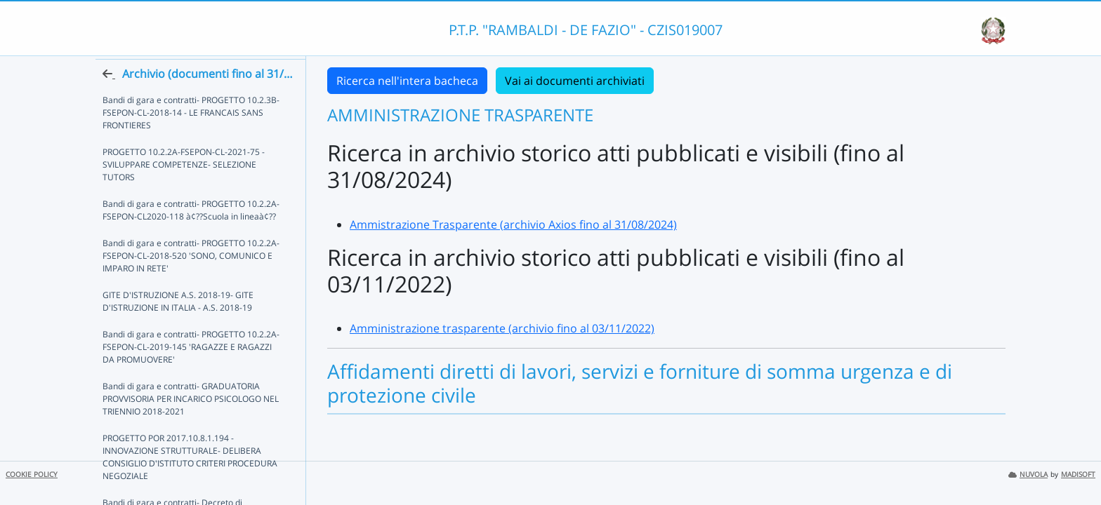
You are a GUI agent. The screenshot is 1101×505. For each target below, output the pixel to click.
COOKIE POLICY (32, 474)
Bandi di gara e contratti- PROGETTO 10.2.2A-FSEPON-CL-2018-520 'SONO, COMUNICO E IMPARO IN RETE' (191, 280)
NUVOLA (1028, 474)
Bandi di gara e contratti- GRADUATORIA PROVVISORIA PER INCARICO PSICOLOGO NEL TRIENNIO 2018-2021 (191, 424)
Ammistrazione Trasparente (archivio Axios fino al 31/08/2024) (513, 224)
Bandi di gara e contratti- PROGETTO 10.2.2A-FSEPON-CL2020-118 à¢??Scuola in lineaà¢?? (191, 235)
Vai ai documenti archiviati (575, 80)
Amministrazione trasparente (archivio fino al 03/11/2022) (502, 328)
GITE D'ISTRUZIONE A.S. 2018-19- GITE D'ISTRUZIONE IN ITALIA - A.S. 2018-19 (178, 326)
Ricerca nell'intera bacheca (407, 80)
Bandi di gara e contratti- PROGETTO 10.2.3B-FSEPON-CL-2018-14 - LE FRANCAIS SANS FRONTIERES (191, 137)
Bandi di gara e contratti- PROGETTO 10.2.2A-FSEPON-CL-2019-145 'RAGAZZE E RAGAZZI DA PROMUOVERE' (194, 372)
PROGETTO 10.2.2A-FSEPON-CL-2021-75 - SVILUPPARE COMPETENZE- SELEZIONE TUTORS (184, 189)
